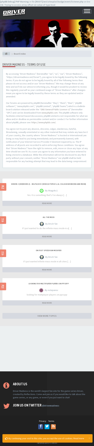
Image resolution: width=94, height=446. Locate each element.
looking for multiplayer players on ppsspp (49, 283)
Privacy (42, 421)
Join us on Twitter (36, 405)
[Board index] (6, 53)
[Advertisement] (47, 348)
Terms (51, 421)
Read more (78, 438)
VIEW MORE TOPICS (47, 315)
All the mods (49, 217)
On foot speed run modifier (48, 250)
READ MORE (47, 203)
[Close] (89, 438)
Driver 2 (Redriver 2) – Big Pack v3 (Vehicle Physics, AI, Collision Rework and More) (48, 184)
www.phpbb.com (49, 112)
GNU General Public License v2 (55, 109)
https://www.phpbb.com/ (43, 122)
